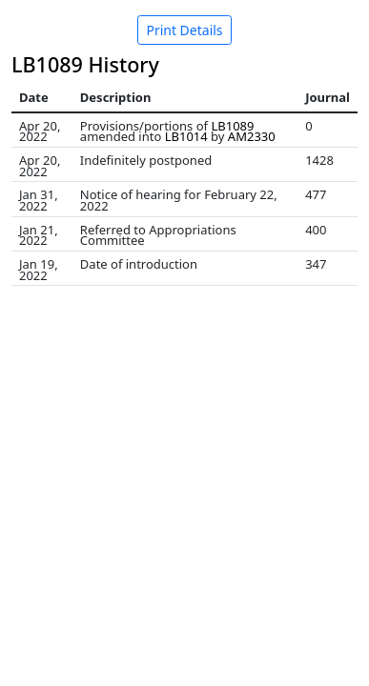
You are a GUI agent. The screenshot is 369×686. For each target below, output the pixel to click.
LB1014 (186, 136)
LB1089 (232, 125)
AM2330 (252, 136)
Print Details (184, 30)
